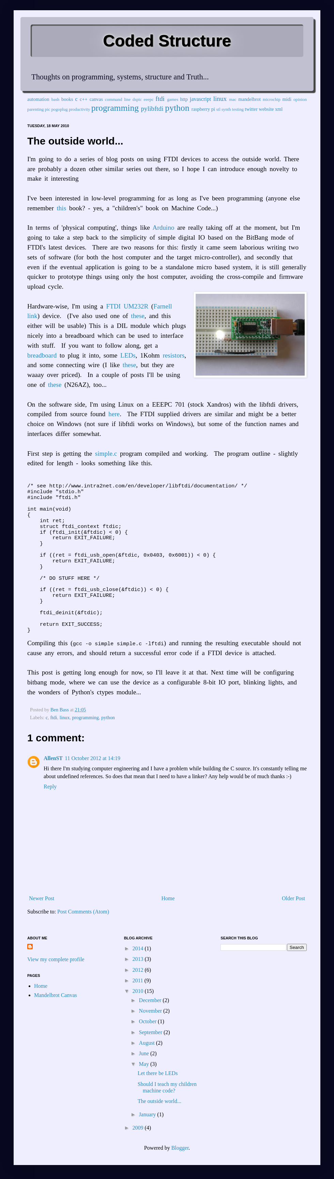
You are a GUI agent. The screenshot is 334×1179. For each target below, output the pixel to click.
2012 (138, 970)
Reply (50, 786)
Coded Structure (167, 41)
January (148, 1114)
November (151, 1011)
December (151, 1000)
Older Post (293, 898)
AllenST (53, 758)
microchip (271, 99)
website (266, 109)
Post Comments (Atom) (83, 912)
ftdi (160, 98)
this (61, 208)
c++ (84, 99)
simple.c (106, 453)
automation (38, 99)
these (137, 315)
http (184, 99)
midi (287, 99)
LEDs (128, 355)
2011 (138, 980)
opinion (300, 99)
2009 (138, 1128)
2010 (138, 991)
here (114, 414)
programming (115, 108)
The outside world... (159, 1101)
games (172, 99)
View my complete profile (55, 959)
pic (47, 109)
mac (232, 99)
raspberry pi (203, 109)
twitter (251, 109)
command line (118, 99)
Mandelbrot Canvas (55, 995)
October (148, 1021)
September (151, 1032)
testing (238, 109)
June (144, 1053)
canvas (96, 99)
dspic (137, 99)
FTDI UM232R (127, 306)
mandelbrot (249, 99)
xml (279, 109)
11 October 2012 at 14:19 (92, 758)
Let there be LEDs (158, 1073)
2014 (138, 948)
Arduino (163, 227)
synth (226, 109)
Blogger (180, 1148)
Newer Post (41, 898)
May (144, 1064)
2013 (138, 959)
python (177, 108)
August (147, 1043)
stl (218, 109)
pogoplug (59, 109)
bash (55, 99)
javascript (200, 99)
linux (220, 98)
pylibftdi (152, 108)
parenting (35, 109)
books (67, 99)
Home (168, 898)
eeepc (149, 99)
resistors (173, 355)
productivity (79, 109)
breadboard (42, 355)
